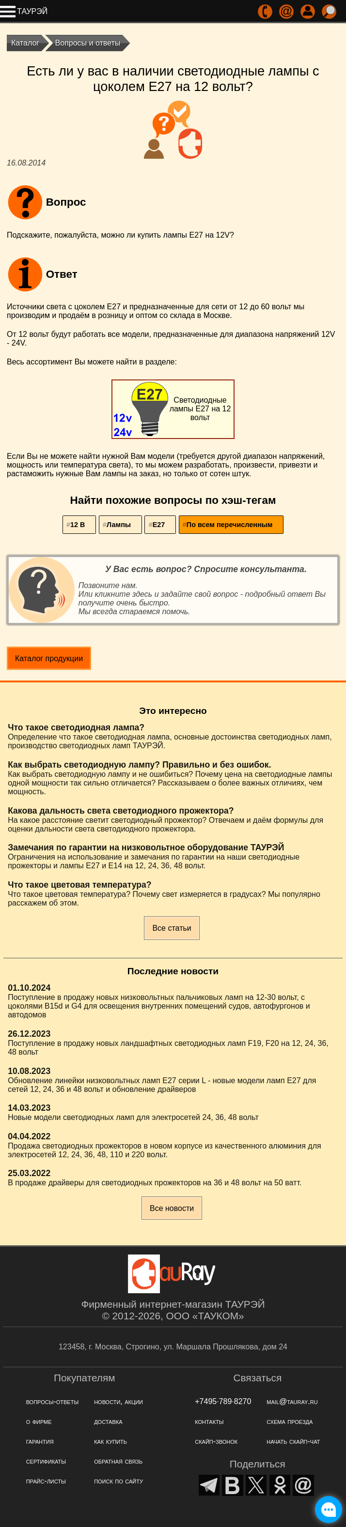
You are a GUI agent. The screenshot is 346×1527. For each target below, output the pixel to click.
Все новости (172, 1208)
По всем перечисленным (230, 525)
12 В (77, 525)
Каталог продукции (49, 658)
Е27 (159, 525)
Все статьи (171, 928)
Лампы (119, 525)
